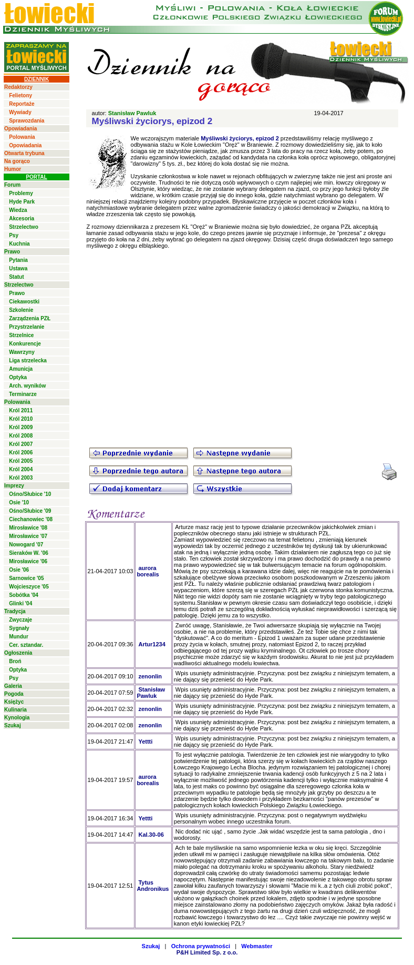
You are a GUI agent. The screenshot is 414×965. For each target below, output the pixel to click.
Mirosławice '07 (28, 536)
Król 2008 (21, 436)
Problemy (21, 193)
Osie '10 (19, 502)
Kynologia (16, 717)
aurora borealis (148, 571)
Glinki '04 (20, 603)
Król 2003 (21, 478)
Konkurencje (25, 344)
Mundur (18, 636)
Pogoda (14, 694)
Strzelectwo (23, 227)
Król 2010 (21, 419)
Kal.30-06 (150, 834)
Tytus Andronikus (153, 885)
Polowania (22, 137)
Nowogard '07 (26, 544)
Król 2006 (21, 452)
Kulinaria (15, 710)
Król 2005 (21, 461)
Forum (12, 185)
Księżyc (14, 702)
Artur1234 (151, 644)
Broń (15, 661)
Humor (12, 169)
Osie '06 (19, 570)
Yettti (145, 741)
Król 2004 (21, 469)
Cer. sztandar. (26, 645)
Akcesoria (21, 218)
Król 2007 (21, 444)
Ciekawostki (24, 301)
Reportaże (21, 104)
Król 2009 (21, 427)
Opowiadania (20, 128)
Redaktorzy (18, 87)
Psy (13, 235)
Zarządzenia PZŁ (29, 318)
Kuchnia (19, 244)
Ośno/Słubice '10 (30, 494)
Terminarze (23, 394)
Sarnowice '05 (26, 578)
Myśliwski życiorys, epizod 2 (240, 138)
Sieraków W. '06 (28, 553)
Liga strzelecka (28, 360)
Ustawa (18, 268)
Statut (16, 277)
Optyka (18, 377)
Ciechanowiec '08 (31, 519)
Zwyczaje (20, 620)
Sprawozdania (26, 121)
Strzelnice (21, 335)
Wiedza (18, 210)
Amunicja (21, 369)
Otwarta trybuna (24, 153)
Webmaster (256, 946)
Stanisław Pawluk (132, 113)
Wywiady (20, 112)
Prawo (12, 252)
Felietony (20, 95)
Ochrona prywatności (200, 946)
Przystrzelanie (26, 327)
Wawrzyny (22, 352)
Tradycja (15, 611)
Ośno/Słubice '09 (30, 511)
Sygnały (19, 628)
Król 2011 (21, 410)
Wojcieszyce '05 (29, 587)
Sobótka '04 (23, 595)
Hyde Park (22, 202)
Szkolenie (21, 310)
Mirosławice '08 (28, 528)
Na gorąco (17, 161)
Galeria (13, 686)
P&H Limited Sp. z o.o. (207, 952)
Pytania (18, 260)
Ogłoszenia (18, 653)
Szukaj (12, 725)
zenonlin (150, 676)
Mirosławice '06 (28, 561)
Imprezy (14, 486)
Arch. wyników (27, 386)
